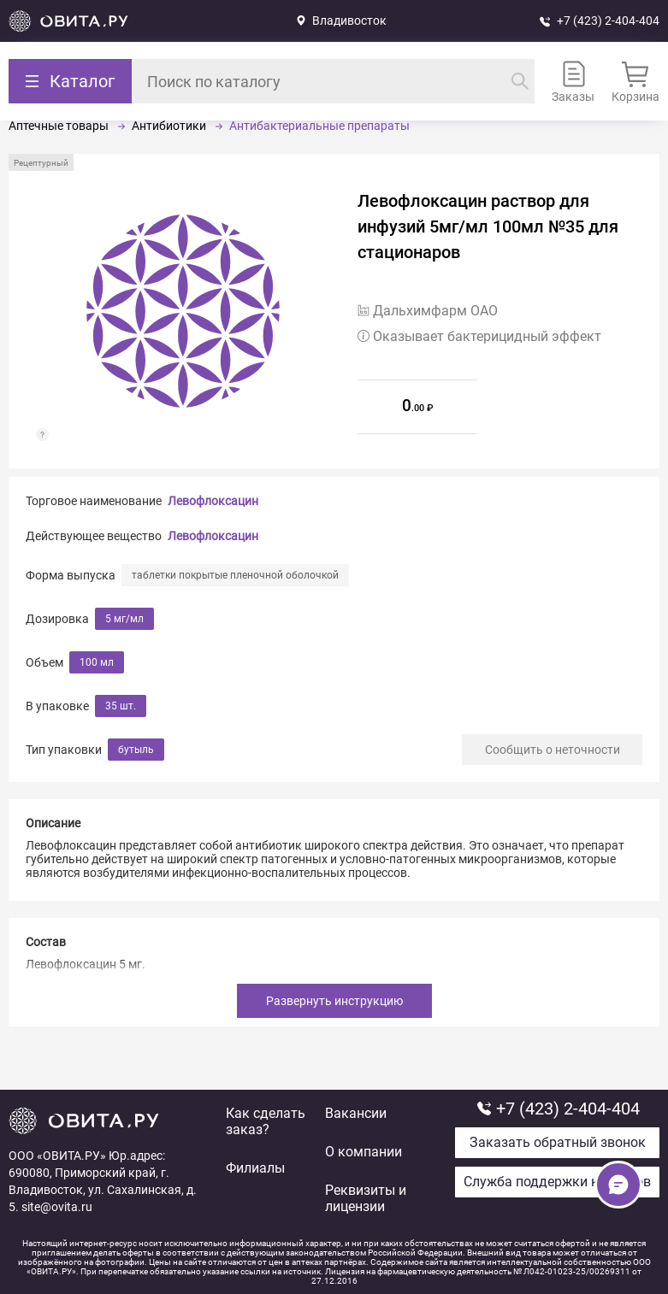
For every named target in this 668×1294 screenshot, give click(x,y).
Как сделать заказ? (265, 1121)
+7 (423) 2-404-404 (608, 20)
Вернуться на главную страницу (68, 21)
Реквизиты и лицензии (365, 1198)
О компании (363, 1152)
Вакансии (356, 1113)
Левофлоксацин (213, 501)
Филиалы (255, 1168)
